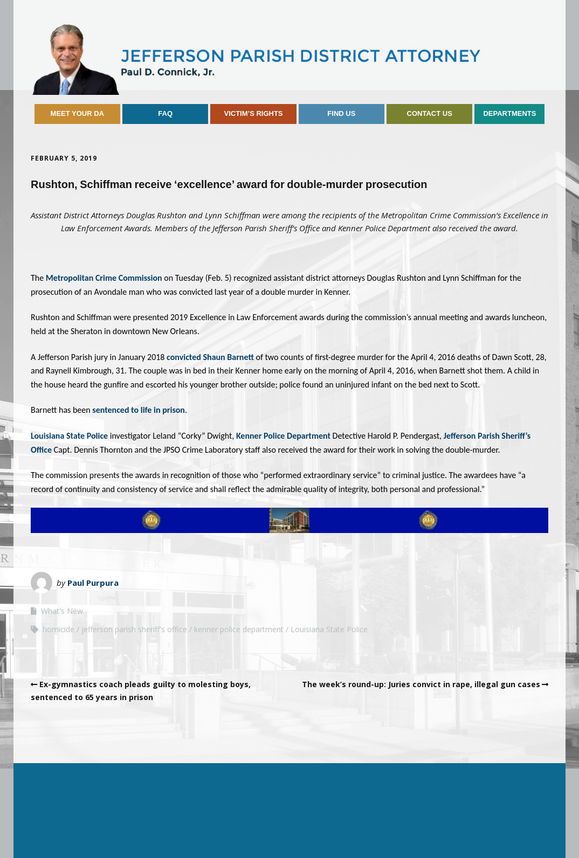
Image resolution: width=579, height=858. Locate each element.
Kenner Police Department (284, 436)
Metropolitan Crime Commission (105, 278)
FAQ (165, 113)
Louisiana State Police (69, 436)
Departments (509, 113)
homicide (58, 629)
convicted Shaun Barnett (211, 357)
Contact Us (429, 113)
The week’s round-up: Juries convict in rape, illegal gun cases (421, 684)
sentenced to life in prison (138, 410)
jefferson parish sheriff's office (134, 629)
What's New (62, 611)
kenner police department (239, 629)
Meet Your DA (77, 113)
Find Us (341, 113)
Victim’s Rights (253, 113)
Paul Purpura (93, 582)
